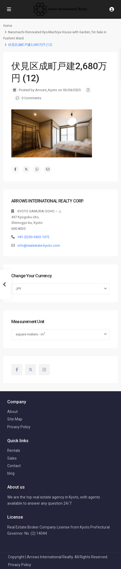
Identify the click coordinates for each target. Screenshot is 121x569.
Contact (14, 466)
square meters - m (30, 334)
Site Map (14, 419)
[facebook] (16, 369)
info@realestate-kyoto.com (38, 245)
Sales (12, 458)
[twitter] (30, 369)
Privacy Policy (18, 427)
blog (11, 473)
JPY (18, 289)
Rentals (13, 450)
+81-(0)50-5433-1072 (33, 237)
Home (7, 26)
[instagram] (44, 369)
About (12, 411)
